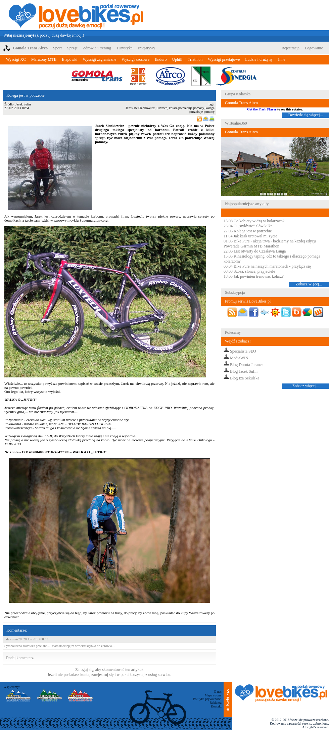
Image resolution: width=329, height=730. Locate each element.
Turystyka (124, 48)
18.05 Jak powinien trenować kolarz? (254, 276)
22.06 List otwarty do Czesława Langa (255, 251)
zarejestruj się (102, 674)
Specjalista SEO (243, 351)
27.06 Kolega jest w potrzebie (248, 231)
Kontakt (216, 706)
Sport (57, 48)
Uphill (177, 59)
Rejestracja (290, 48)
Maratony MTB (44, 59)
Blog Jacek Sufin (243, 371)
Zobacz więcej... (309, 284)
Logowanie (314, 48)
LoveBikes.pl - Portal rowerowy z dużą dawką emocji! (76, 15)
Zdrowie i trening (97, 48)
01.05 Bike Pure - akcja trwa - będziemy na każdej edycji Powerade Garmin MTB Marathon (270, 243)
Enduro (161, 59)
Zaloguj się (84, 669)
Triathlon (195, 59)
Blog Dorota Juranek (247, 364)
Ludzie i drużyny (259, 59)
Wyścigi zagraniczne (99, 59)
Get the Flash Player (261, 109)
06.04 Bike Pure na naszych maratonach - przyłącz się (267, 266)
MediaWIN (239, 358)
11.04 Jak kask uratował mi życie (250, 236)
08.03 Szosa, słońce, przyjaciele (249, 271)
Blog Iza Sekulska (244, 378)
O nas (218, 691)
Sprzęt (72, 48)
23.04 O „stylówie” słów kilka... (250, 226)
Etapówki (70, 59)
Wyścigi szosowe (135, 59)
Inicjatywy (146, 48)
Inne (281, 59)
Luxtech (137, 216)
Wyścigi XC (16, 59)
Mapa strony (213, 695)
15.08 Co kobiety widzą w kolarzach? (254, 221)
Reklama (215, 702)
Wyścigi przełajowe (224, 59)
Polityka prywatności (207, 699)
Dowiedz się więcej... (305, 114)
